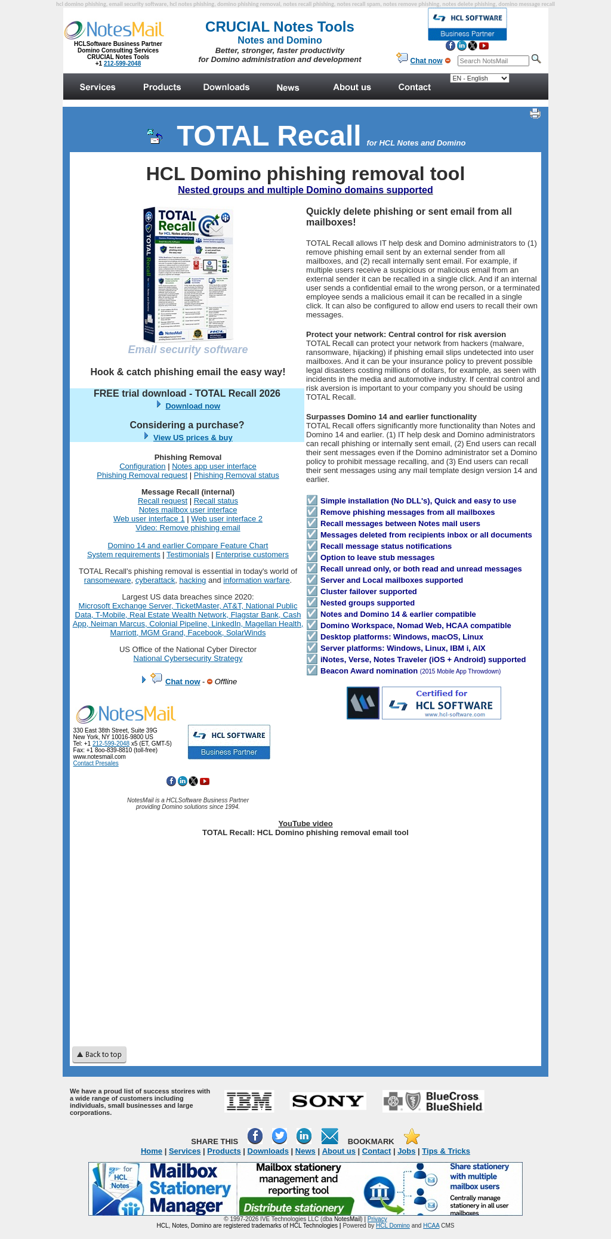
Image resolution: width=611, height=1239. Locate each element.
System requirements (124, 554)
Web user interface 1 (149, 518)
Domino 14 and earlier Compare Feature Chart (188, 545)
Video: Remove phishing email (187, 527)
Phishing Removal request (142, 475)
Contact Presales (96, 763)
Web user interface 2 (227, 518)
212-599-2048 (110, 743)
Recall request (162, 500)
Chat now (182, 681)
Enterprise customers (252, 554)
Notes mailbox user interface (188, 509)
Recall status (216, 500)
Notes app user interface (214, 466)
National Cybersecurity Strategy (188, 658)
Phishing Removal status (236, 475)
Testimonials (187, 554)
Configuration (142, 466)
